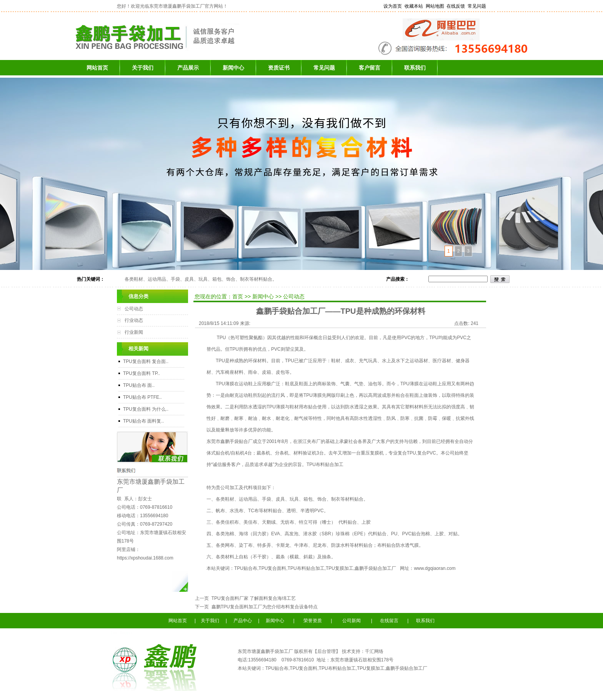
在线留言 (388, 620)
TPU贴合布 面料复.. (143, 421)
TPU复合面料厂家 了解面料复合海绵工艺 (252, 598)
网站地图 (435, 6)
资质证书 (279, 68)
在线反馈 (455, 6)
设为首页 (392, 6)
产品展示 (188, 68)
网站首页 (97, 68)
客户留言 (369, 68)
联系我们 (415, 68)
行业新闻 (134, 332)
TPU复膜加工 (339, 568)
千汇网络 (374, 651)
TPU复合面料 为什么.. (145, 409)
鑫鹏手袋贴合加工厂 (375, 568)
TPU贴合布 (245, 568)
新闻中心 (233, 68)
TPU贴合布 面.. (139, 385)
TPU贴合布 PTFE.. (142, 397)
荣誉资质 (314, 620)
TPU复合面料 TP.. (141, 373)
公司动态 (134, 308)
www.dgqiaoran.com (434, 568)
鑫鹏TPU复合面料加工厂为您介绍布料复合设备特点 (263, 606)
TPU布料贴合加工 (324, 464)
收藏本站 (414, 6)
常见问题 (477, 6)
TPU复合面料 (272, 568)
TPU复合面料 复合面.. (145, 361)
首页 (238, 296)
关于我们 (142, 68)
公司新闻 (351, 620)
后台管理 (326, 651)
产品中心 (242, 620)
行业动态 (134, 320)
